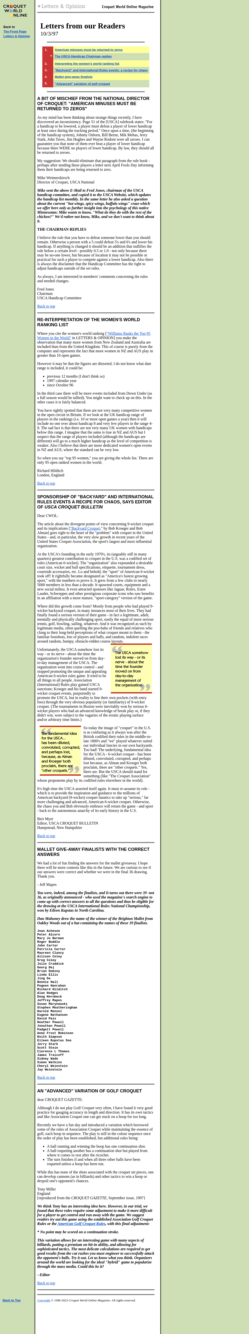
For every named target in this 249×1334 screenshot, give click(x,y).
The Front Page (15, 31)
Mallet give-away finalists (73, 77)
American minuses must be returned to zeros (89, 50)
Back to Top (11, 1329)
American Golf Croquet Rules (82, 1252)
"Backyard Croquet (85, 528)
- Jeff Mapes (47, 884)
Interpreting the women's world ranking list (87, 63)
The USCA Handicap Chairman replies (83, 56)
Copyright (43, 1329)
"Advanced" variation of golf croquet (82, 84)
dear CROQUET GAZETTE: (60, 1128)
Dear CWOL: (47, 516)
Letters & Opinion (16, 36)
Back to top (46, 306)
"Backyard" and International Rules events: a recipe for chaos (101, 70)
